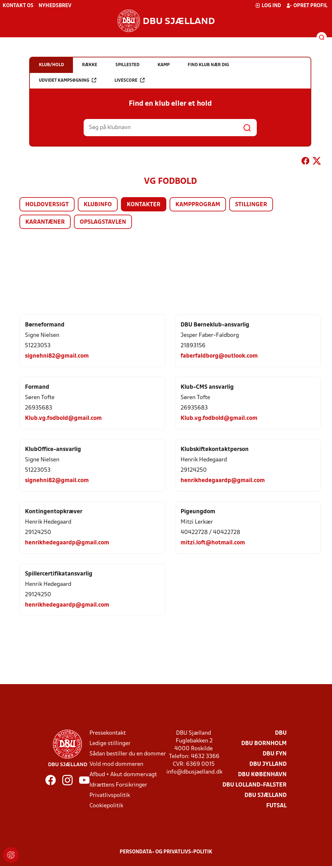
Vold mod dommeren (116, 764)
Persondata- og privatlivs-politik (166, 852)
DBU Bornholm (264, 743)
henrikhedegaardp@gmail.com (223, 480)
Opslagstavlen (103, 222)
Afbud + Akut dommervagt (123, 774)
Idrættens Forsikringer (118, 785)
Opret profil (306, 5)
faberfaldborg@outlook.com (219, 356)
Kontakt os (18, 6)
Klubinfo (98, 205)
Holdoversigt (47, 205)
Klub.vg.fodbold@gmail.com (63, 418)
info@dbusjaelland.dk (194, 772)
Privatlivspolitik (109, 795)
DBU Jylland (268, 764)
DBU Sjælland (265, 795)
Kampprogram (197, 205)
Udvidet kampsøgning (67, 80)
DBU (281, 733)
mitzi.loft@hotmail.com (213, 543)
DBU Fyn (275, 754)
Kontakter (143, 205)
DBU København (262, 774)
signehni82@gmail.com (57, 356)
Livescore (129, 80)
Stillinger (251, 205)
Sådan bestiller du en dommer (127, 754)
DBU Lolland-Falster (254, 785)
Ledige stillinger (110, 743)
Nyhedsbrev (55, 6)
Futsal (276, 806)
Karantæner (45, 222)
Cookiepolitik (106, 806)
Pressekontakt (107, 733)
